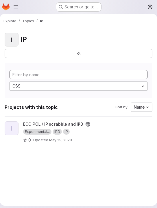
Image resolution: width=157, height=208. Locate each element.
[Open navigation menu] (16, 7)
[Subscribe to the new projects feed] (78, 53)
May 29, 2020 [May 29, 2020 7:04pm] (60, 140)
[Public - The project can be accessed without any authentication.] (88, 124)
